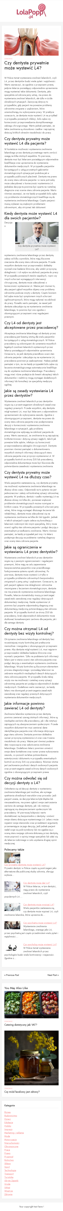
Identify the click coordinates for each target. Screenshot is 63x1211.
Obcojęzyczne (11, 1146)
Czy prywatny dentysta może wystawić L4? (25, 864)
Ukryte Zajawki (11, 1180)
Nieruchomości (11, 1143)
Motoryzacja (10, 1139)
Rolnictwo (9, 1160)
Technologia (10, 1170)
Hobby (7, 1126)
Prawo (7, 1153)
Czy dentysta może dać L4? (36, 883)
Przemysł (8, 1156)
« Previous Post (11, 975)
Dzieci (7, 1119)
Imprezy (8, 1129)
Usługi (7, 1187)
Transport (9, 1174)
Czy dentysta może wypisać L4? (38, 904)
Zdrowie (8, 59)
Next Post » (53, 975)
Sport (7, 1167)
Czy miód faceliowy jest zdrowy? (22, 1092)
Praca (7, 1150)
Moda (7, 1136)
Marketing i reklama (14, 1132)
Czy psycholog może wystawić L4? (40, 944)
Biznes (7, 1112)
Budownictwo (10, 1115)
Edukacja (8, 1122)
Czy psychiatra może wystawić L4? (40, 923)
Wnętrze (8, 1191)
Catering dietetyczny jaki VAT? (20, 1025)
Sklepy (7, 1163)
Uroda (7, 1184)
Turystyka (8, 1177)
